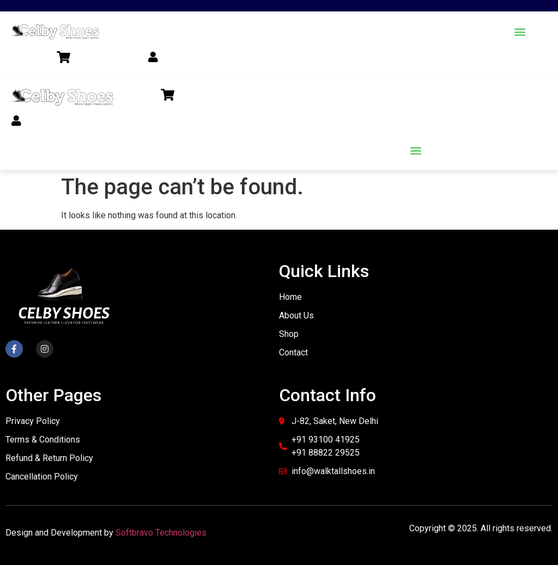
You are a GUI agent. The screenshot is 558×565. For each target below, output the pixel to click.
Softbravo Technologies (161, 532)
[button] (520, 31)
